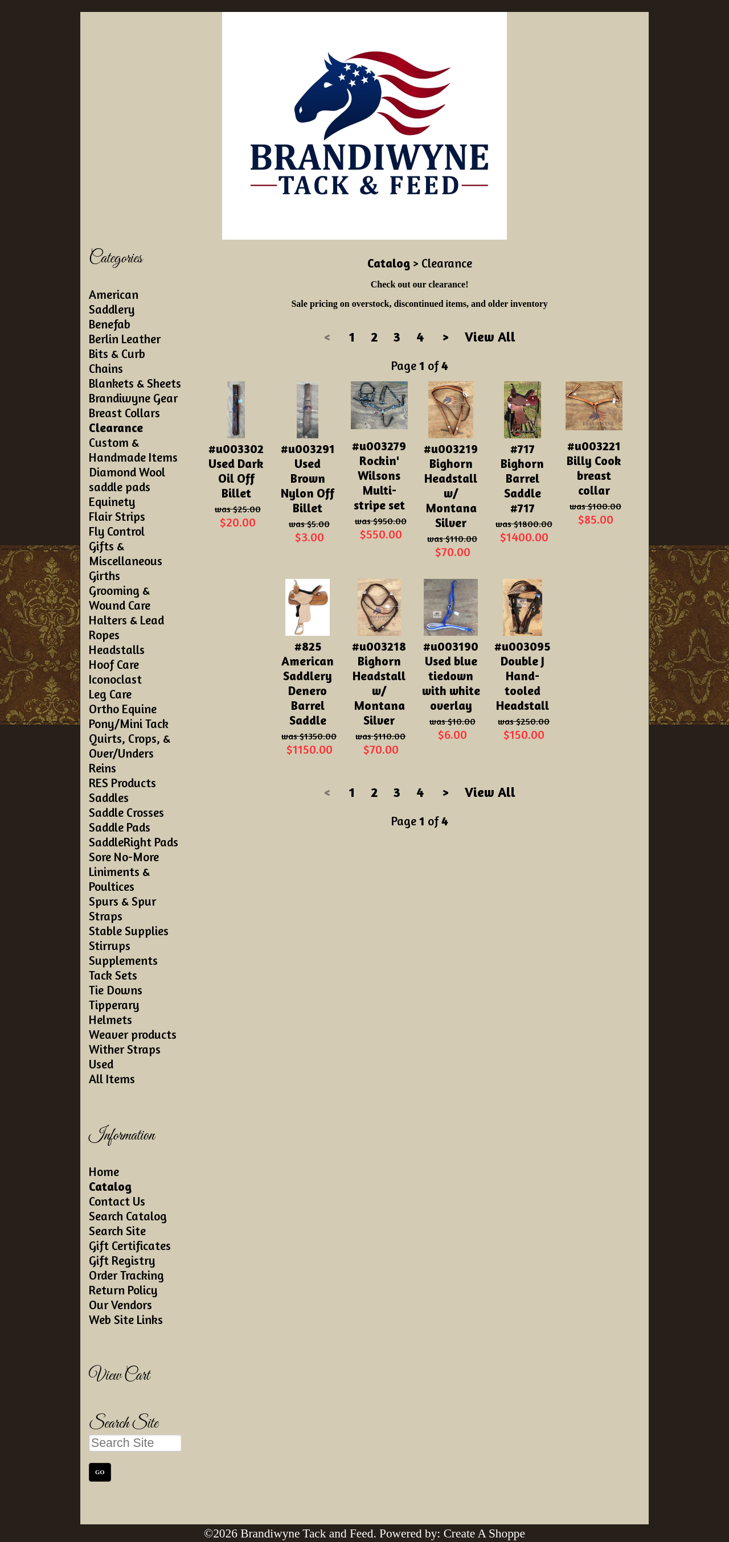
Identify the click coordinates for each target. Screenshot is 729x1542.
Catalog (110, 1186)
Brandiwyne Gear (133, 397)
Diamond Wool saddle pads (127, 479)
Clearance (116, 427)
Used (101, 1063)
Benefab (109, 323)
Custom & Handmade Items (133, 449)
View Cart (119, 1376)
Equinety (112, 501)
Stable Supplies (129, 930)
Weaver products (133, 1034)
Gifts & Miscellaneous (125, 553)
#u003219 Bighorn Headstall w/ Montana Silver (451, 485)
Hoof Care (114, 664)
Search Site (117, 1230)
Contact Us (117, 1201)
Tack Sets (113, 975)
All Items (112, 1078)
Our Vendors (120, 1304)
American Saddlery (113, 301)
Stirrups (109, 945)
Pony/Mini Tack (129, 723)
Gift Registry (122, 1260)
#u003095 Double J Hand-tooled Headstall (522, 676)
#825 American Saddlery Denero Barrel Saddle (307, 683)
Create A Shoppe (484, 1533)
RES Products (122, 782)
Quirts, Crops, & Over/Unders (129, 745)
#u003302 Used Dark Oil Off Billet (236, 470)
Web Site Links (126, 1319)
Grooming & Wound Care (119, 597)
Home (104, 1171)
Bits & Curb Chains (117, 361)
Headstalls (117, 649)
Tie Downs (115, 989)
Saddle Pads (119, 827)
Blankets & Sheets (135, 383)
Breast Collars (124, 412)
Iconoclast (115, 679)
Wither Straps (125, 1049)
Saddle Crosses (126, 812)
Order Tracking (126, 1275)
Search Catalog (128, 1215)
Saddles (109, 797)
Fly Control (117, 531)
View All (490, 336)
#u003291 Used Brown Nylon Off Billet (308, 478)
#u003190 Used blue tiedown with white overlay (451, 676)
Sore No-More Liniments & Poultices (124, 871)
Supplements (123, 960)
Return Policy (123, 1289)
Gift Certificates (130, 1245)
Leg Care (110, 693)
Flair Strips (117, 516)
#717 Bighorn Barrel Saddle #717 (522, 478)
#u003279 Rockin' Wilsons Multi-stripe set (379, 475)
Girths (104, 575)
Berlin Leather (125, 338)
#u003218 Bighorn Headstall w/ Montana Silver (379, 683)
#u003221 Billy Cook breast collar (594, 467)
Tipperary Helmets (114, 1012)
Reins (102, 767)
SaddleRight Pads (133, 841)
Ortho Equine (123, 708)
